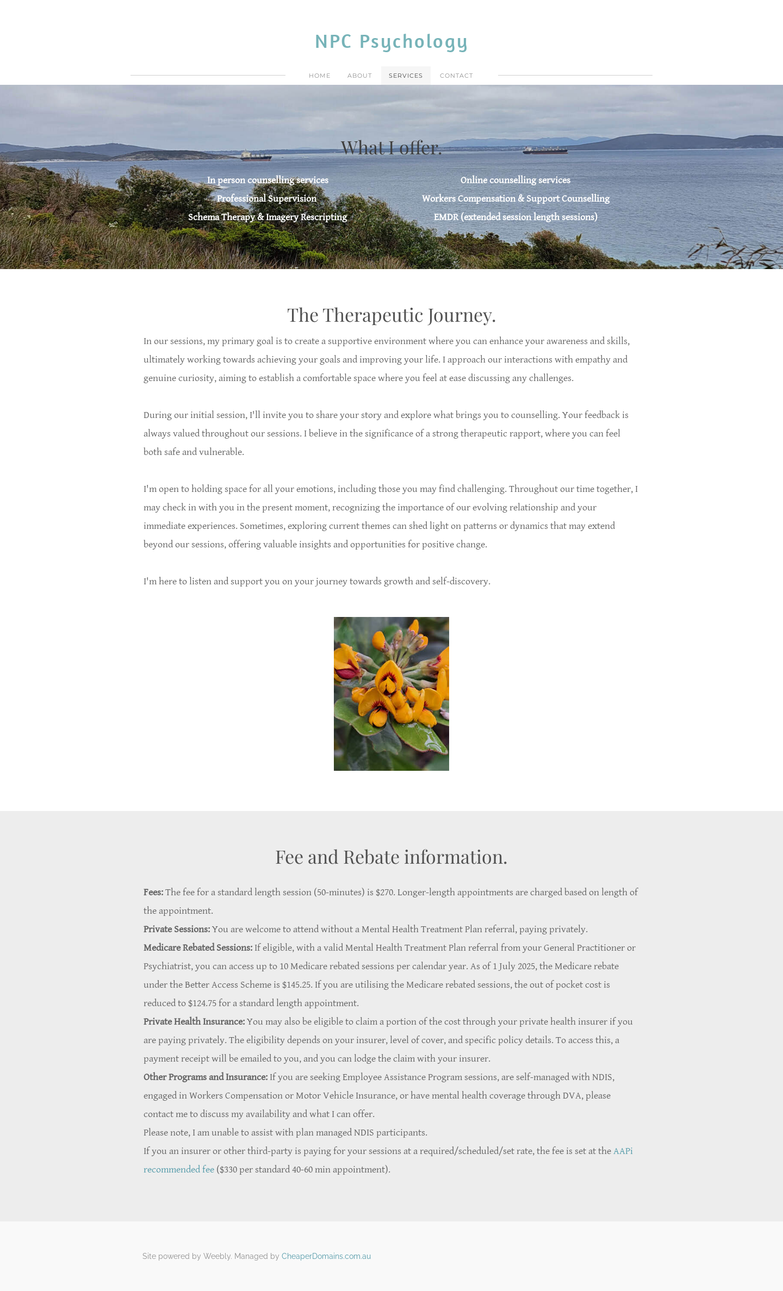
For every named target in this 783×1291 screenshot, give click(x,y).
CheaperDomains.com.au (326, 1256)
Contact (456, 75)
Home (320, 75)
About (359, 75)
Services (406, 75)
